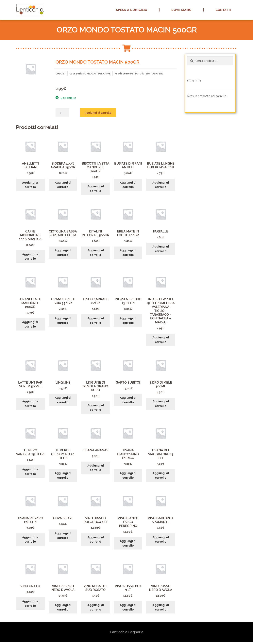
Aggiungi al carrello (98, 112)
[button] (244, 5)
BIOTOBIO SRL (154, 73)
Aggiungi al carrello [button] (30, 185)
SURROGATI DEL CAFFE (96, 73)
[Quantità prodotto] (62, 112)
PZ (131, 73)
